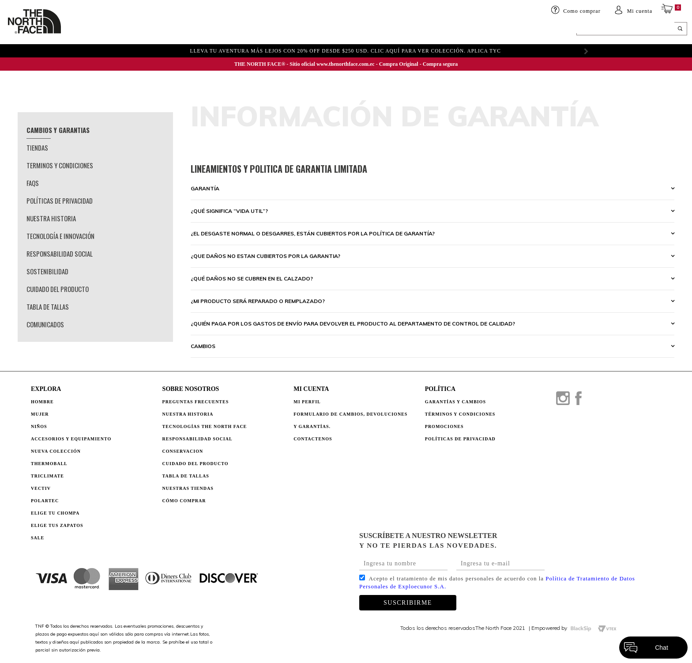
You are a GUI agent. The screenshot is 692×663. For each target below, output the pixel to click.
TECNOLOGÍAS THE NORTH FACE (204, 426)
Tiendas (37, 147)
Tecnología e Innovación (60, 236)
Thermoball (49, 463)
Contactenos (312, 438)
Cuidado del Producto (57, 289)
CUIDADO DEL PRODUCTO (195, 463)
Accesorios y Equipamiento (71, 438)
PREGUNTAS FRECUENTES (195, 401)
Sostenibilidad (47, 271)
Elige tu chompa (55, 513)
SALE (461, 29)
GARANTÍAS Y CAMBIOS (455, 401)
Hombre (42, 401)
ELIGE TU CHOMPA (410, 29)
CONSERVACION (182, 451)
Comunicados (45, 324)
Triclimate (47, 476)
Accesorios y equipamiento (237, 29)
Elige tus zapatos (57, 525)
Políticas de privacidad (59, 200)
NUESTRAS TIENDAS (188, 488)
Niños (162, 29)
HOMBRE (94, 29)
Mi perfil (307, 401)
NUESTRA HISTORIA (188, 414)
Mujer (131, 29)
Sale (37, 537)
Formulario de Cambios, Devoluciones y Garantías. (350, 420)
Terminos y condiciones (59, 165)
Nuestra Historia (51, 218)
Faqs (32, 183)
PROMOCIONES (444, 426)
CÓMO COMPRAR (184, 500)
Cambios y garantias (58, 130)
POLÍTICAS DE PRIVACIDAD (460, 438)
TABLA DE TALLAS (185, 476)
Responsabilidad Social (59, 253)
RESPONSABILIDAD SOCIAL (197, 438)
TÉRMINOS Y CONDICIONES (460, 414)
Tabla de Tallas (47, 306)
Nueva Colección (56, 451)
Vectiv (41, 488)
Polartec (45, 500)
